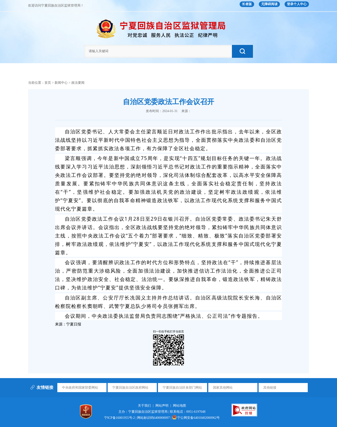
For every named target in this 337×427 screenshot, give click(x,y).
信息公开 (107, 69)
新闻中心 (163, 69)
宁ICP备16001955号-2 (120, 418)
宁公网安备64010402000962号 (196, 418)
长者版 (247, 4)
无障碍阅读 (269, 4)
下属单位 (219, 69)
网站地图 (179, 405)
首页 (47, 69)
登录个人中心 (297, 4)
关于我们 (144, 405)
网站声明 (161, 405)
